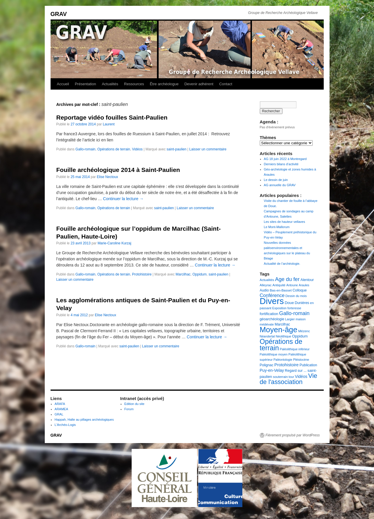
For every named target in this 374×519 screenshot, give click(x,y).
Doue (289, 303)
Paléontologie (282, 359)
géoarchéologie (272, 319)
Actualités (110, 84)
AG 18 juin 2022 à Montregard (285, 159)
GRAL (59, 414)
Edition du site (134, 404)
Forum (129, 409)
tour (291, 376)
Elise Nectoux (107, 177)
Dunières (302, 303)
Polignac (266, 365)
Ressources (134, 84)
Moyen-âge (279, 330)
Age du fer (287, 279)
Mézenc (304, 331)
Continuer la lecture (123, 198)
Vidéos (137, 149)
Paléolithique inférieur (294, 349)
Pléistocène (301, 359)
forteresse (294, 308)
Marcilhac (183, 274)
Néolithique (283, 336)
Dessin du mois (296, 296)
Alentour (307, 280)
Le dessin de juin (276, 180)
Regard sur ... (296, 371)
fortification (269, 314)
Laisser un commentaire (207, 149)
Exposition (279, 308)
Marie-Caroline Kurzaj (114, 243)
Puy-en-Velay (272, 370)
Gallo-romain (86, 149)
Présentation (85, 84)
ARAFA (60, 404)
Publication (308, 365)
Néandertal (267, 336)
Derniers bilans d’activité (281, 164)
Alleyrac (266, 285)
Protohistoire (141, 274)
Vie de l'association (288, 378)
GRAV (59, 14)
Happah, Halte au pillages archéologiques (84, 419)
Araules (304, 285)
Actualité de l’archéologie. (282, 263)
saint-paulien (176, 149)
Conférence (272, 295)
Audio (264, 290)
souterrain (280, 376)
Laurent (109, 124)
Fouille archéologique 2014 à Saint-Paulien (118, 169)
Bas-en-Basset (280, 290)
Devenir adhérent (198, 84)
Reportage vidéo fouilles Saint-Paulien (112, 117)
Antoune (292, 285)
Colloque (300, 290)
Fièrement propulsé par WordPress (293, 435)
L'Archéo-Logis (65, 424)
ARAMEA (61, 409)
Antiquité (278, 285)
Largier (290, 319)
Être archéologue (164, 84)
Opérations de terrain (113, 149)
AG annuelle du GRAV (280, 185)
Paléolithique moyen (274, 354)
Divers (272, 301)
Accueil (63, 84)
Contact (225, 84)
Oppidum (199, 274)
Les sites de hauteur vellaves (284, 221)
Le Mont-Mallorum (277, 227)
